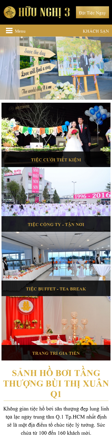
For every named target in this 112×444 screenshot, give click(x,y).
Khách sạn (96, 31)
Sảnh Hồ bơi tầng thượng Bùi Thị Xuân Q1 (56, 382)
